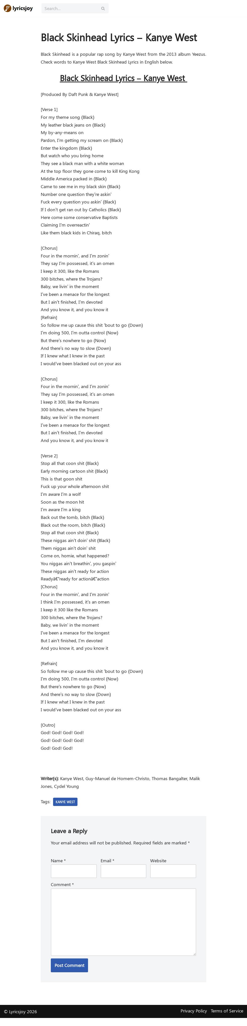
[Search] (69, 8)
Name (58, 868)
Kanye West (66, 808)
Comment (62, 892)
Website (158, 868)
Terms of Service (227, 1019)
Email (107, 868)
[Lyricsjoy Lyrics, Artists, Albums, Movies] (19, 8)
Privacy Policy (194, 1019)
